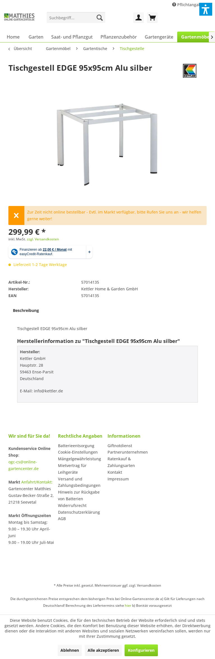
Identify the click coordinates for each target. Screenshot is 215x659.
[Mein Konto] (138, 17)
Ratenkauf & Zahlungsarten (121, 462)
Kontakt (115, 472)
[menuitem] (76, 17)
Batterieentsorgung (76, 445)
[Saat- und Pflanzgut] (72, 37)
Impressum (118, 479)
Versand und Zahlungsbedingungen (79, 482)
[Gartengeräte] (159, 37)
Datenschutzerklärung (79, 512)
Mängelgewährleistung (79, 458)
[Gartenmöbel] (196, 37)
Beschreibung (26, 310)
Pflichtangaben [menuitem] (189, 4)
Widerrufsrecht (72, 505)
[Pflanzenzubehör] (119, 37)
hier (128, 605)
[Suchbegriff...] (76, 17)
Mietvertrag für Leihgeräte (72, 469)
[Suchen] (100, 17)
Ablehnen (69, 650)
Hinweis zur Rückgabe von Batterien (79, 495)
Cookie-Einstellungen (78, 452)
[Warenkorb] (152, 17)
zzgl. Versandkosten (43, 239)
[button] (205, 9)
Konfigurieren (141, 650)
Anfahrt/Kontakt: (37, 482)
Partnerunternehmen (128, 452)
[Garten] (36, 37)
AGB (62, 518)
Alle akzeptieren (103, 650)
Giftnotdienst (120, 445)
